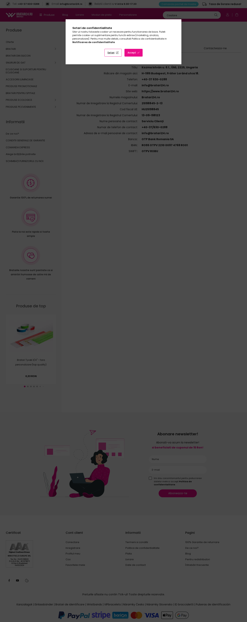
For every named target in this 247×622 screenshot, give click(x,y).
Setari (110, 52)
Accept (132, 52)
